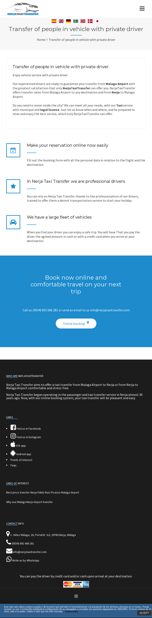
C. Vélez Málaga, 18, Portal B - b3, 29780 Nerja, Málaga (43, 535)
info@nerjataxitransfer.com (30, 552)
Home (41, 40)
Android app (21, 454)
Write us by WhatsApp (25, 560)
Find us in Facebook (26, 428)
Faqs (14, 465)
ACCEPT (144, 613)
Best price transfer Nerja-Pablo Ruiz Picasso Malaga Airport (42, 492)
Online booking (74, 323)
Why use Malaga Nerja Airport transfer (29, 502)
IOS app (18, 445)
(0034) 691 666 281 (23, 543)
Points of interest (21, 460)
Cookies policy (71, 612)
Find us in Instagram (26, 437)
